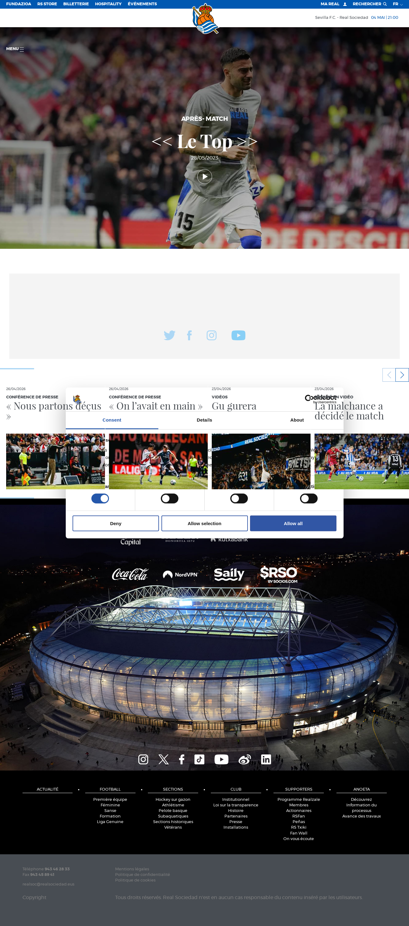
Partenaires (236, 816)
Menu (15, 49)
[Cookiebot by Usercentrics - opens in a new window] (309, 399)
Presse (235, 822)
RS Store (47, 4)
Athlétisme (173, 805)
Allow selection (204, 523)
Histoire (236, 811)
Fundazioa (18, 4)
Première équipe (110, 800)
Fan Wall (298, 833)
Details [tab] (204, 420)
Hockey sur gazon (173, 800)
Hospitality (108, 4)
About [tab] (297, 420)
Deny (116, 523)
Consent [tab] (111, 420)
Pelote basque (173, 811)
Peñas (299, 822)
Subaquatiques (173, 816)
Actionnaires (298, 811)
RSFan (298, 816)
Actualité (47, 790)
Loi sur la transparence (235, 805)
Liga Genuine (110, 822)
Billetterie (76, 4)
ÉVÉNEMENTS (142, 4)
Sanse (110, 811)
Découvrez (361, 800)
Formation (110, 816)
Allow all (293, 523)
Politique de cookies (135, 880)
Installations (235, 828)
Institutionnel (235, 800)
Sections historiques (173, 822)
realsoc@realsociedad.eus (48, 884)
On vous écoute (298, 839)
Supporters (298, 790)
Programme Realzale (299, 800)
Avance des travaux (361, 816)
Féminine (110, 805)
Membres (298, 805)
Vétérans (173, 828)
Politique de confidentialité (142, 875)
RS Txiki (299, 828)
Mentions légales (132, 869)
